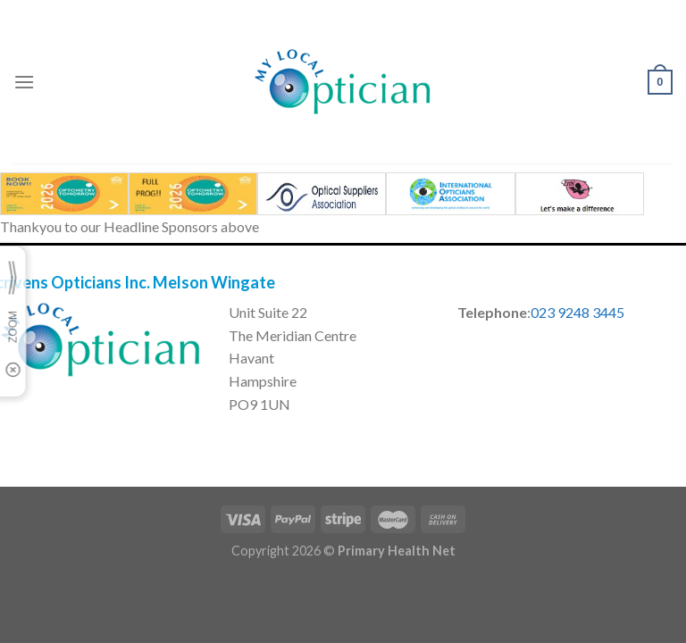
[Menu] (24, 82)
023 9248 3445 (577, 312)
